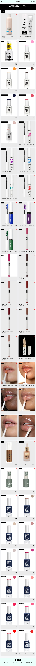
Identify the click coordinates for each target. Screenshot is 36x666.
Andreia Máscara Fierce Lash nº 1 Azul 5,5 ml (8, 225)
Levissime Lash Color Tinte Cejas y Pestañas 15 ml (25, 37)
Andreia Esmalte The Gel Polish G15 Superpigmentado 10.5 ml (6, 653)
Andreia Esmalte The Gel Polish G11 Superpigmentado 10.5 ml (6, 599)
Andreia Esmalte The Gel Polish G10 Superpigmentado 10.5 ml (24, 599)
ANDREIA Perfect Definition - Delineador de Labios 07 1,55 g (25, 332)
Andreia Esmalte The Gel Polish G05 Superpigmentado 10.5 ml (24, 518)
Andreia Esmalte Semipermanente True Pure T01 (8, 491)
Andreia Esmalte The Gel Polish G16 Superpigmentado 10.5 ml (24, 653)
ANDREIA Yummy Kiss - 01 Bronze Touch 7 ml (25, 385)
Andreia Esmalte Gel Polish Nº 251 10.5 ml (25, 90)
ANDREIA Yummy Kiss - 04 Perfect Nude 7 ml (25, 411)
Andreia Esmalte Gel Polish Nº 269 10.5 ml (25, 117)
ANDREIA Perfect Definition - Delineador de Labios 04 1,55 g (8, 305)
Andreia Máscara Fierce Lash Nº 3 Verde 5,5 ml (8, 251)
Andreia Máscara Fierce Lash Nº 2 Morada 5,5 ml (25, 225)
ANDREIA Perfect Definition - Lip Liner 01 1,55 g (25, 251)
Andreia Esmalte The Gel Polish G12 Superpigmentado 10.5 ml (24, 572)
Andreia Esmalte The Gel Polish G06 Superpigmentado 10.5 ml (6, 545)
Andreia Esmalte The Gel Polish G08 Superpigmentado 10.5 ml (6, 572)
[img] (9, 24)
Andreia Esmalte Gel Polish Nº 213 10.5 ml (7, 90)
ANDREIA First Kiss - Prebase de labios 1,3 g (25, 358)
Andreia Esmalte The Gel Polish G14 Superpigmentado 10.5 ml (24, 626)
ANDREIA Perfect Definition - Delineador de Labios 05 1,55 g (25, 305)
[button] (1, 1)
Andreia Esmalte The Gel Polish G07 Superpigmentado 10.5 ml (24, 545)
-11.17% (2, 41)
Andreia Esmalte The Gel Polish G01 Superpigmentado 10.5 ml (6, 518)
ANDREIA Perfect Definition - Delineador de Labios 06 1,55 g (8, 332)
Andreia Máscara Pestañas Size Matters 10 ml (25, 144)
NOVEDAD (2, 229)
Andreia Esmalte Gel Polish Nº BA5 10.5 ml (7, 144)
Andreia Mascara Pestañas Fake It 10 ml (7, 171)
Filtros (3, 11)
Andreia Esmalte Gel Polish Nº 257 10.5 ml (7, 117)
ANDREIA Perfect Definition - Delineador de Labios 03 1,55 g (25, 278)
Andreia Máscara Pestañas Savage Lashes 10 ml (8, 198)
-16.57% (25, 41)
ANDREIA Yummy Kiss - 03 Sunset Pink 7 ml (7, 411)
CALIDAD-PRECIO (3, 495)
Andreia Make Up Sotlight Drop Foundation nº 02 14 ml (25, 464)
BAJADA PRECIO (21, 41)
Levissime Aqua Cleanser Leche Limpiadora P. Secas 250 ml (8, 37)
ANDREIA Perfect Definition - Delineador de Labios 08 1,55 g (8, 359)
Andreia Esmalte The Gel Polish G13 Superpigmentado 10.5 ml (6, 626)
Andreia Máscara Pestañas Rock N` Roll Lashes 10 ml (26, 198)
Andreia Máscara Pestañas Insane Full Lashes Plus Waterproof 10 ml (25, 172)
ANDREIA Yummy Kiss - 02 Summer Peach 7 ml (8, 385)
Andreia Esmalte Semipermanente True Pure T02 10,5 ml (25, 491)
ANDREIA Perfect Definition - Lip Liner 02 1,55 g (8, 277)
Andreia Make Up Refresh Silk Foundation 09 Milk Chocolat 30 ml (8, 464)
